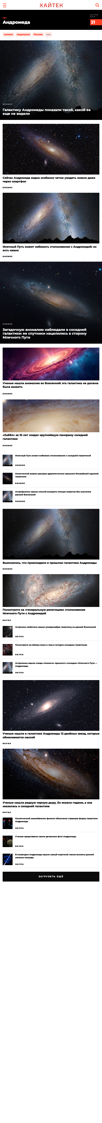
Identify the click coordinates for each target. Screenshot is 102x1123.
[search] (97, 5)
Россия (38, 34)
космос (8, 34)
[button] (4, 5)
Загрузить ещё (51, 876)
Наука (7, 620)
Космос (8, 188)
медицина (23, 34)
